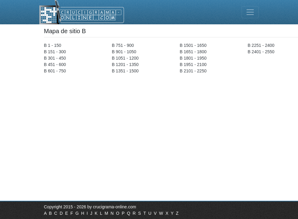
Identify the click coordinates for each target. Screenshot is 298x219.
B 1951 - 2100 (193, 64)
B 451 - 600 (55, 64)
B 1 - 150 (52, 45)
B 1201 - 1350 (125, 64)
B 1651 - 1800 (193, 51)
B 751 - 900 (123, 45)
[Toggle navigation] (250, 12)
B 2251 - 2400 (261, 45)
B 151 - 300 (55, 51)
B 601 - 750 (55, 70)
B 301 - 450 (55, 58)
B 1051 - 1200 (125, 58)
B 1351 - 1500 (125, 70)
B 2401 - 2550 (261, 51)
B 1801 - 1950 (193, 58)
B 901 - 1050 (124, 51)
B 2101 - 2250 (193, 70)
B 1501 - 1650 (193, 45)
